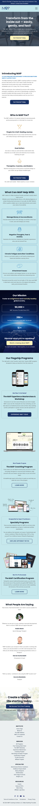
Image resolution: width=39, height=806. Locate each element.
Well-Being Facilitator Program (19, 753)
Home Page (19, 728)
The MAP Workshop (19, 748)
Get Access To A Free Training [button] (19, 711)
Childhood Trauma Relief (19, 769)
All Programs (19, 744)
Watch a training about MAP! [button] (19, 343)
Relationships (19, 772)
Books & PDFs (19, 786)
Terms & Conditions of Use (11, 799)
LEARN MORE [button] (19, 485)
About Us (19, 730)
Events (19, 784)
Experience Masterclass (19, 749)
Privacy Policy (31, 799)
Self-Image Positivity (19, 774)
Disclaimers (23, 799)
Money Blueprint (19, 771)
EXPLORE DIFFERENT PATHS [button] (19, 541)
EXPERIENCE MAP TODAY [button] (19, 414)
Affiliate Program (19, 759)
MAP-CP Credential (19, 734)
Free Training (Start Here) (19, 746)
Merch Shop (19, 788)
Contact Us (19, 736)
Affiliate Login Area (20, 790)
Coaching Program (19, 751)
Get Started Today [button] (19, 38)
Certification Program (19, 755)
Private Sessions (19, 757)
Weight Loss (19, 776)
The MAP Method (19, 732)
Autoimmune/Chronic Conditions (19, 767)
